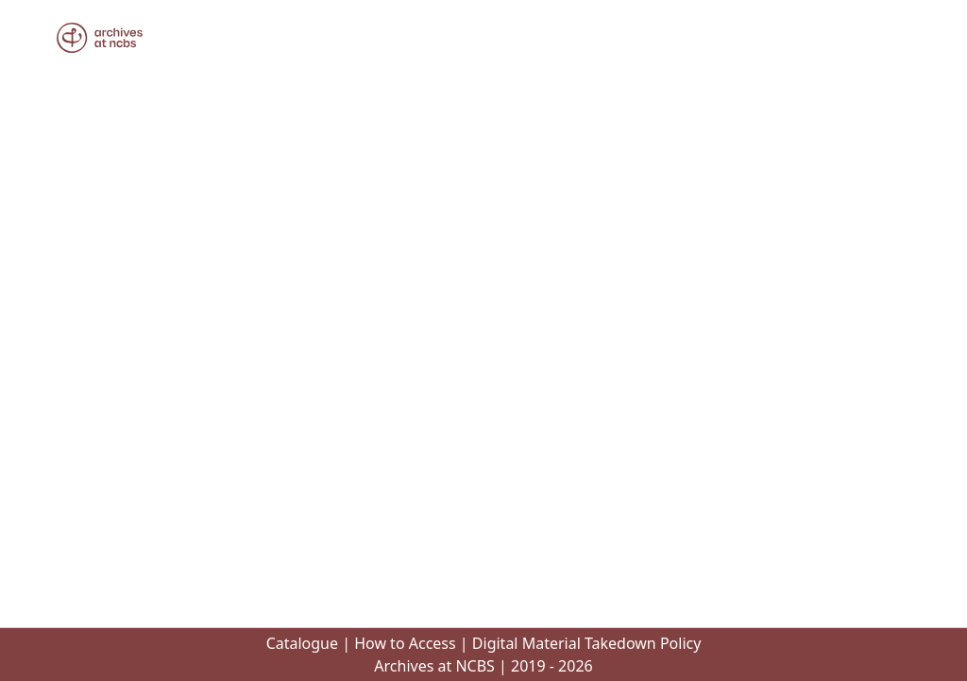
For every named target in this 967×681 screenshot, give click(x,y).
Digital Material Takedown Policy (587, 643)
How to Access (405, 643)
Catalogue (302, 643)
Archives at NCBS (434, 665)
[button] (100, 38)
